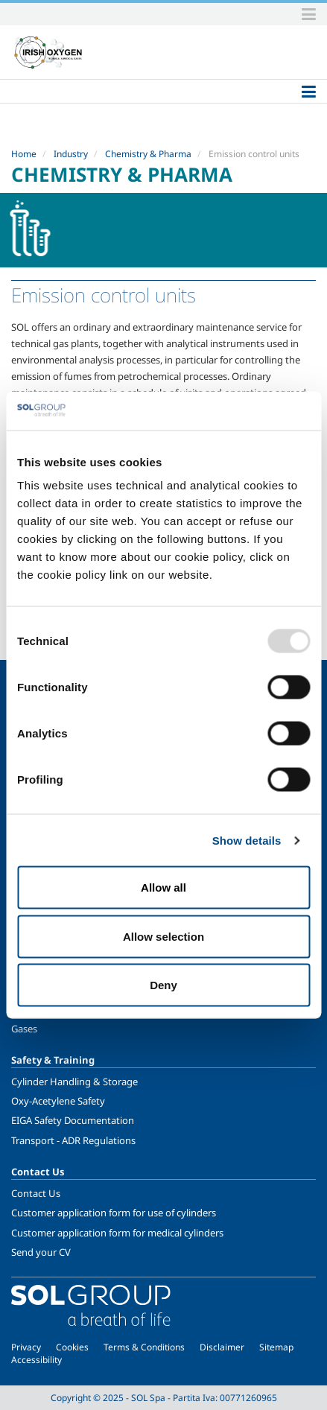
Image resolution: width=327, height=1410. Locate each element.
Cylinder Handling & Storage (74, 1081)
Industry (71, 153)
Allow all (163, 887)
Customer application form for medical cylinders (117, 1232)
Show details (247, 839)
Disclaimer (222, 1347)
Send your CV (41, 1252)
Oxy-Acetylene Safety (58, 1101)
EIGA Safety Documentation (72, 1120)
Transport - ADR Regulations (73, 1140)
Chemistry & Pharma (148, 153)
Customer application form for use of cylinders (113, 1212)
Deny (163, 985)
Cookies (72, 1347)
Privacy (26, 1347)
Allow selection (163, 936)
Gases (24, 1028)
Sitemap (276, 1347)
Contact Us (35, 1193)
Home (23, 153)
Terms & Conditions (144, 1347)
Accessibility (36, 1359)
